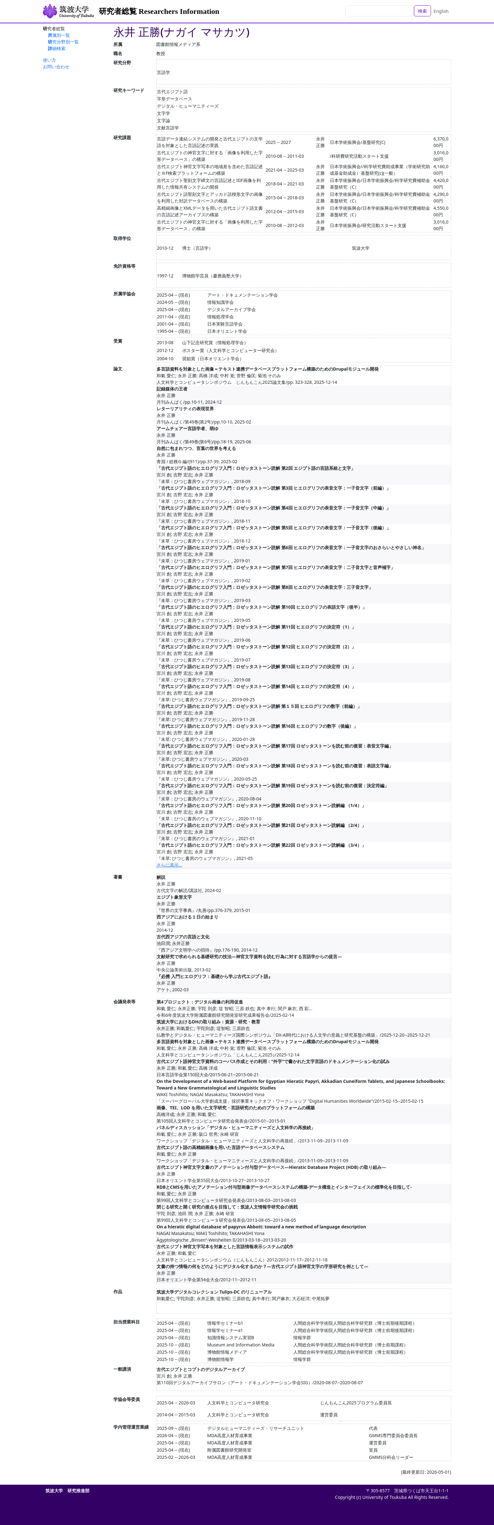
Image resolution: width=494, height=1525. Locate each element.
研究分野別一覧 (63, 42)
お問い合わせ (56, 67)
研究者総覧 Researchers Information (159, 11)
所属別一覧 (59, 35)
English (441, 11)
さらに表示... (169, 865)
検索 (422, 11)
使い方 (49, 60)
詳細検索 (57, 48)
